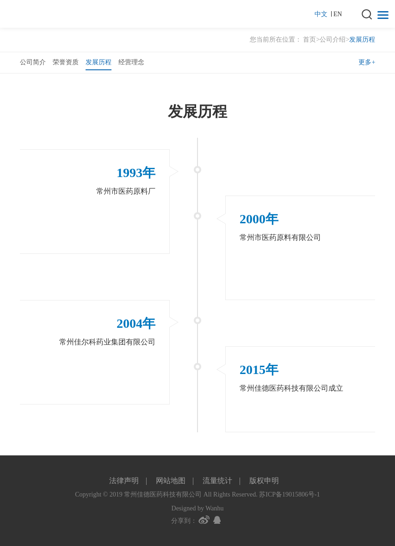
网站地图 (170, 481)
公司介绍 (333, 39)
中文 (323, 14)
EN (337, 14)
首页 (309, 39)
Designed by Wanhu (198, 508)
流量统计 (217, 481)
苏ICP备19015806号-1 (289, 494)
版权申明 (264, 481)
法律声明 (124, 481)
